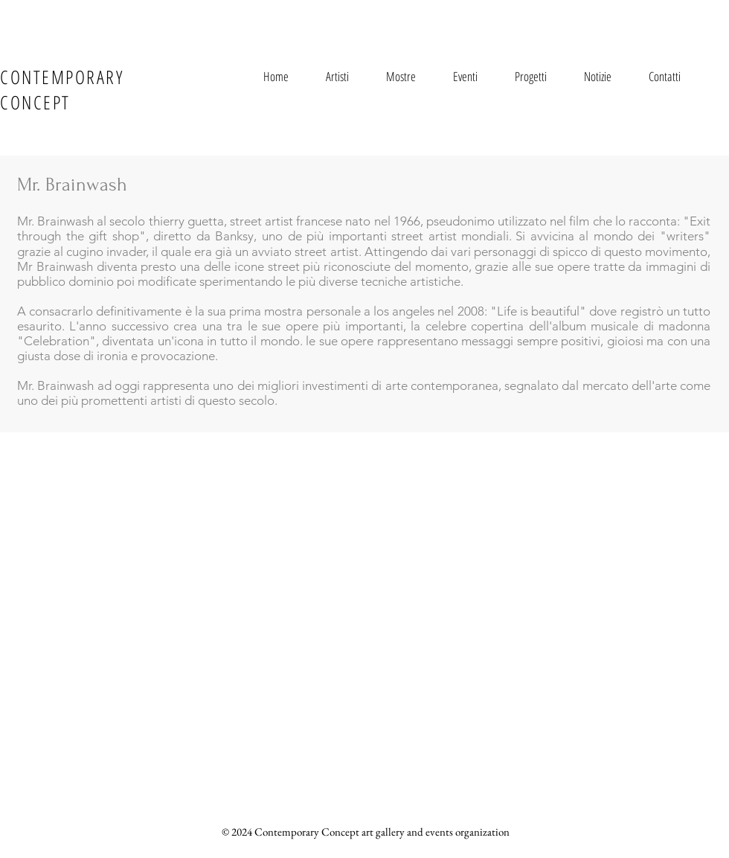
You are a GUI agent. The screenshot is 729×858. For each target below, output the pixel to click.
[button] (337, 76)
